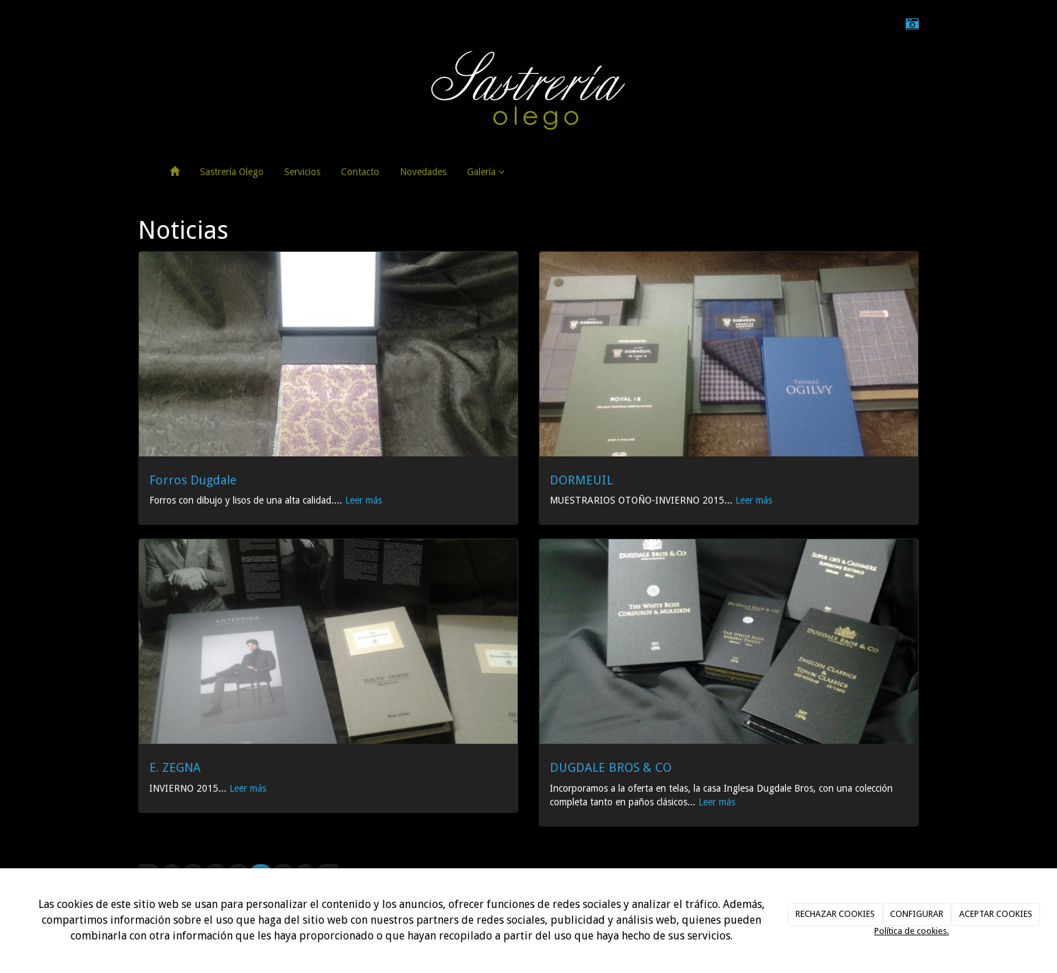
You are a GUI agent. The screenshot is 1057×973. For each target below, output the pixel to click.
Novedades (423, 171)
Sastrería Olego (232, 171)
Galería (486, 171)
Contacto (360, 171)
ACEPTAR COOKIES (995, 914)
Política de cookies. (911, 931)
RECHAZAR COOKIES (835, 914)
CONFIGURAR (916, 914)
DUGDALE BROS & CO (611, 767)
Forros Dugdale (193, 480)
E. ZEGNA (175, 767)
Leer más (363, 500)
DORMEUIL (581, 480)
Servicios (302, 171)
